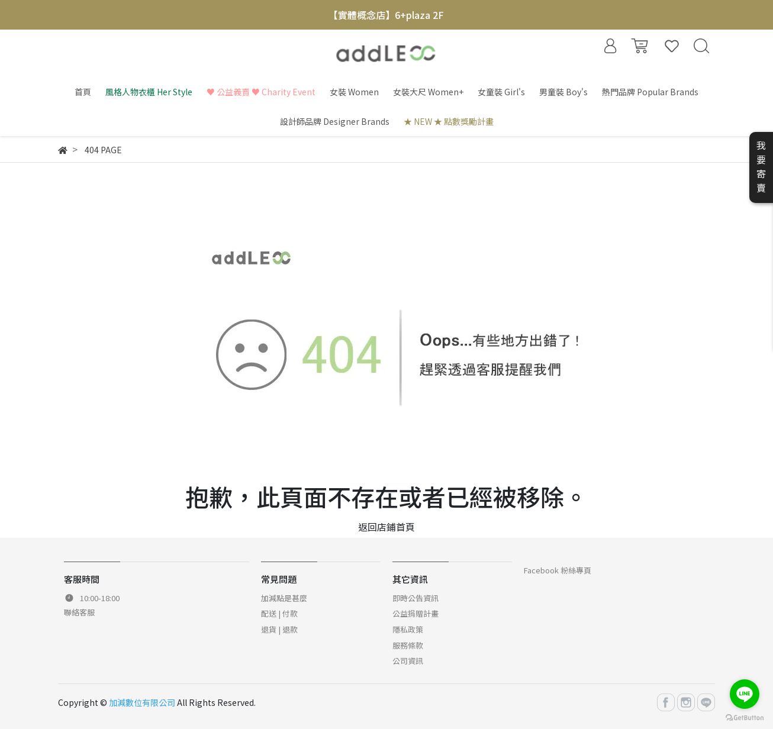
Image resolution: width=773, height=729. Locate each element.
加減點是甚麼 (284, 598)
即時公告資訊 (415, 598)
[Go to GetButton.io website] (745, 717)
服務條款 (407, 645)
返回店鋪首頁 (386, 527)
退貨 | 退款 (279, 629)
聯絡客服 (79, 612)
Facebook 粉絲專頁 (557, 570)
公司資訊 (407, 660)
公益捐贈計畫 (415, 613)
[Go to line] (744, 694)
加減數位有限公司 (142, 702)
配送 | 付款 (279, 613)
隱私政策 (407, 629)
